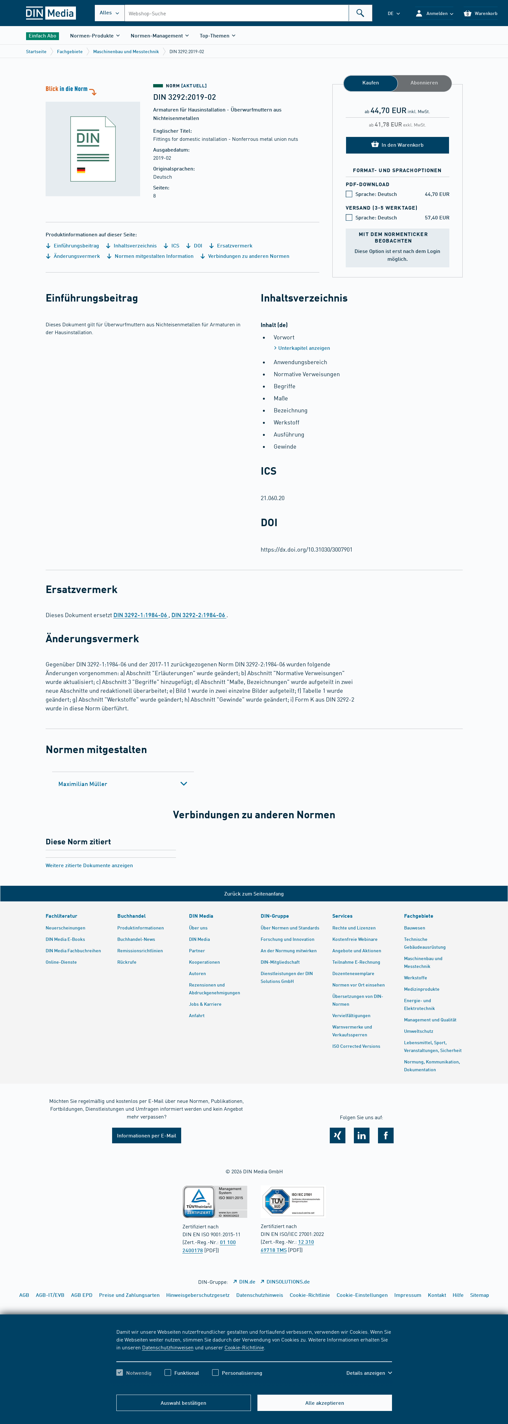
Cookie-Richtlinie (244, 1347)
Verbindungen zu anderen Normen (244, 256)
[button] (434, 13)
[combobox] (248, 13)
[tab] (123, 783)
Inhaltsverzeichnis (131, 245)
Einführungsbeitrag (72, 245)
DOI (194, 245)
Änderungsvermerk (73, 256)
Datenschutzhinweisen (168, 1347)
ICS (171, 245)
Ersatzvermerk (231, 245)
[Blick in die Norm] (93, 140)
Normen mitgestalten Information (150, 256)
